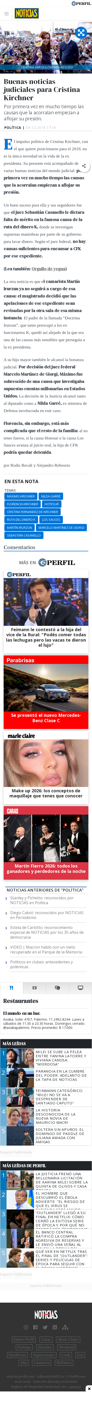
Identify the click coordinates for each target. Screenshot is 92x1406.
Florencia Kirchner (22, 504)
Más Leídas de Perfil (24, 1166)
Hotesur (52, 504)
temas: (10, 490)
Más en (47, 562)
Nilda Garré (50, 496)
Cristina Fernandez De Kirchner (32, 512)
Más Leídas (14, 1044)
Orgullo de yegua (48, 269)
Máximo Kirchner (21, 496)
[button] (84, 166)
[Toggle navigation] (8, 13)
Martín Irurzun (19, 527)
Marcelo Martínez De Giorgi (61, 527)
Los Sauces (51, 519)
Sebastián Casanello (24, 535)
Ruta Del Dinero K (21, 519)
